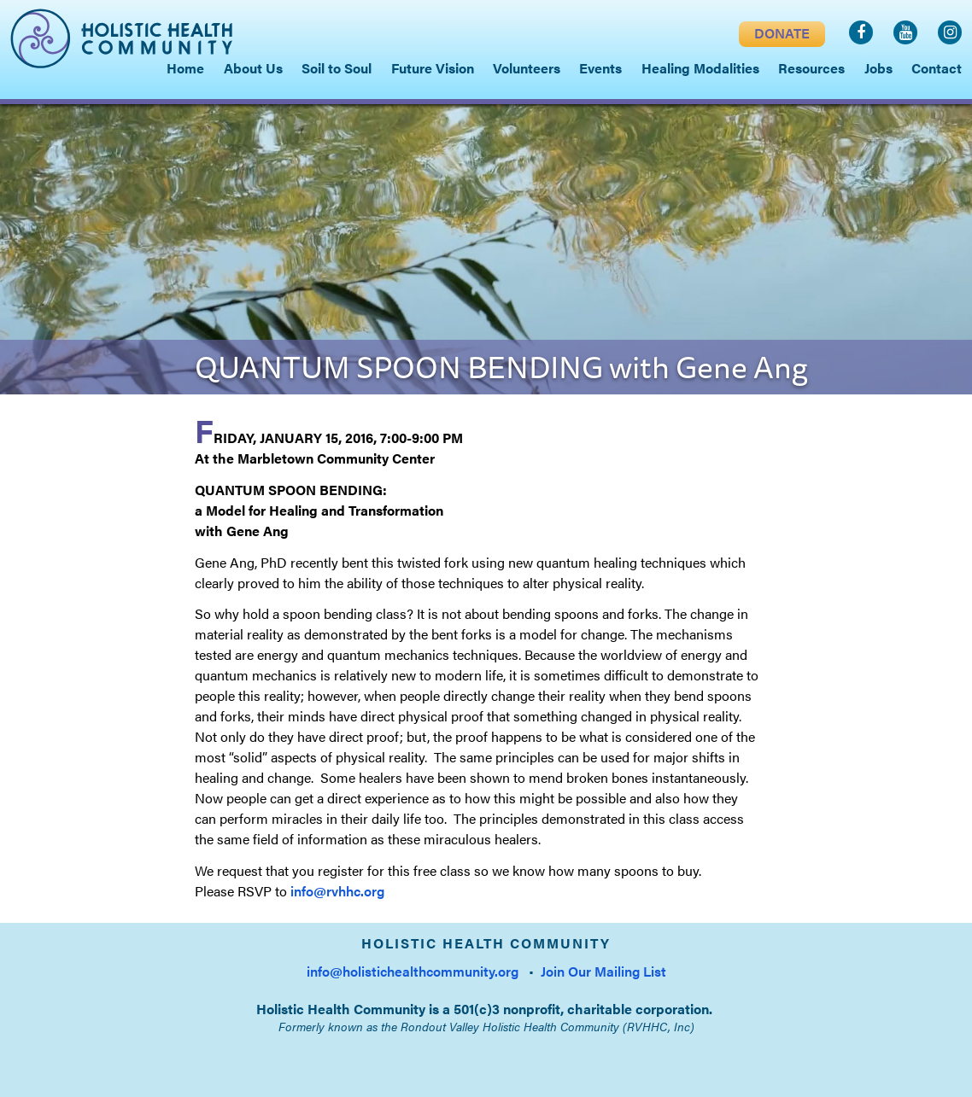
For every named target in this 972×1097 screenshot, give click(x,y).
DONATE (782, 33)
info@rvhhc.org (337, 891)
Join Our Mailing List (603, 971)
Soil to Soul (337, 68)
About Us (253, 68)
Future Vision (432, 68)
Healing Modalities (700, 68)
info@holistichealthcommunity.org (412, 971)
